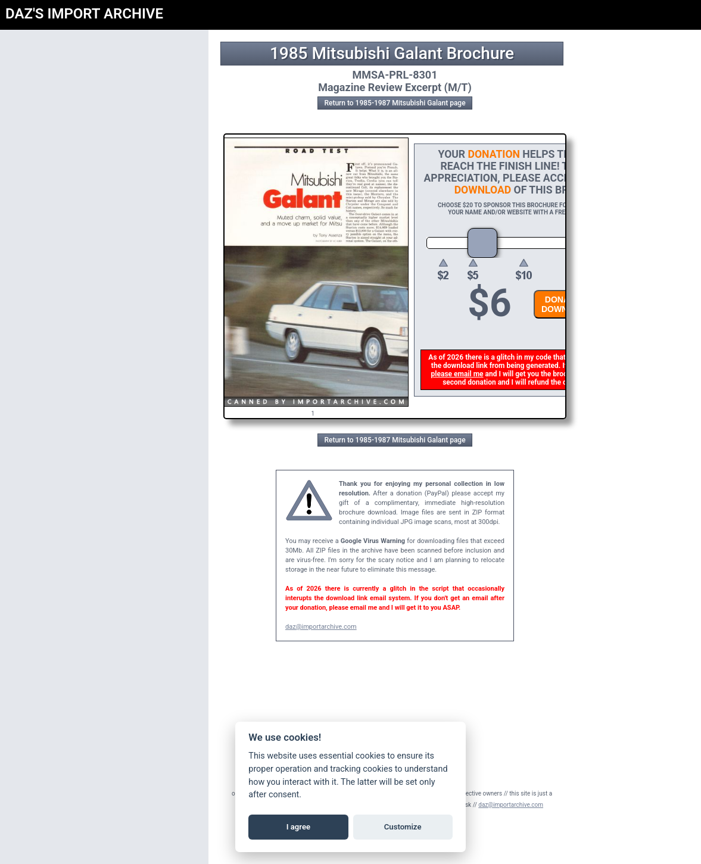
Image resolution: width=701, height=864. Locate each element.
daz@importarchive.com (321, 627)
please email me (458, 374)
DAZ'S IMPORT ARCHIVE (84, 13)
